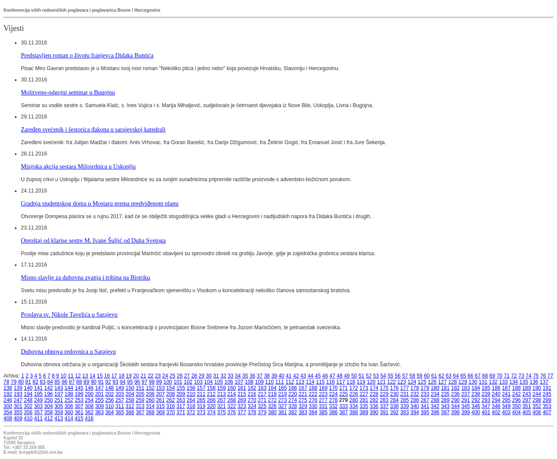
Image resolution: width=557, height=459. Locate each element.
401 (486, 412)
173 (363, 388)
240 (496, 394)
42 (296, 376)
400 (475, 412)
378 (252, 412)
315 (160, 406)
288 (435, 400)
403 (506, 412)
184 (475, 388)
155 (180, 388)
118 (350, 382)
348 (496, 406)
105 (218, 382)
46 (325, 376)
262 (170, 400)
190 (537, 388)
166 (293, 388)
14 (92, 376)
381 (282, 412)
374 (211, 412)
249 (38, 400)
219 (282, 394)
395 (424, 412)
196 (48, 394)
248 (28, 400)
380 (272, 412)
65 (463, 376)
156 (191, 388)
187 (506, 388)
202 (109, 394)
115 (320, 382)
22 (150, 376)
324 (252, 406)
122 (391, 382)
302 (28, 406)
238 (475, 394)
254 (89, 400)
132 (493, 382)
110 (269, 382)
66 (470, 376)
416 (89, 418)
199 (79, 394)
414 (68, 418)
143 (58, 388)
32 (223, 376)
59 (419, 376)
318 (191, 406)
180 (435, 388)
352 (537, 406)
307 (79, 406)
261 (160, 400)
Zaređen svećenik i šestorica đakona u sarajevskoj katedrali (93, 129)
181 (445, 388)
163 (262, 388)
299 (547, 400)
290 (455, 400)
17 (114, 376)
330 (313, 406)
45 (318, 376)
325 (262, 406)
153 (160, 388)
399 (465, 412)
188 (516, 388)
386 (333, 412)
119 (361, 382)
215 (242, 394)
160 (231, 388)
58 (412, 376)
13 (85, 376)
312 (130, 406)
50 (354, 376)
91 (101, 382)
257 (119, 400)
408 (7, 418)
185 (486, 388)
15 (100, 376)
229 (384, 394)
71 (507, 376)
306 (68, 406)
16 (107, 376)
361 (79, 412)
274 (293, 400)
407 (547, 412)
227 (363, 394)
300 (7, 406)
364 (109, 412)
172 (353, 388)
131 (483, 382)
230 (394, 394)
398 (455, 412)
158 (211, 388)
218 (272, 394)
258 (130, 400)
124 (411, 382)
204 (130, 394)
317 (180, 406)
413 (58, 418)
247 (17, 400)
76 (543, 376)
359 (58, 412)
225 (343, 394)
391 (384, 412)
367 (140, 412)
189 (526, 388)
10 (63, 376)
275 (303, 400)
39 (274, 376)
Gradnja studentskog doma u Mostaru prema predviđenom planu (99, 203)
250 (48, 400)
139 (17, 388)
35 (245, 376)
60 (426, 376)
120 (371, 382)
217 (262, 394)
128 (452, 382)
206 (150, 394)
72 (514, 376)
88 (79, 382)
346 (475, 406)
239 (486, 394)
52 (369, 376)
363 (99, 412)
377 (242, 412)
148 (109, 388)
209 (180, 394)
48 (339, 376)
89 (86, 382)
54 (383, 376)
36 (252, 376)
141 (38, 388)
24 (165, 376)
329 (303, 406)
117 (340, 382)
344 (455, 406)
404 (516, 412)
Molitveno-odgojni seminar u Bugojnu (68, 92)
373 (201, 412)
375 (221, 412)
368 (150, 412)
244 (537, 394)
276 (313, 400)
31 (216, 376)
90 (93, 382)
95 (130, 382)
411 (38, 418)
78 (6, 382)
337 (384, 406)
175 (384, 388)
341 (424, 406)
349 (506, 406)
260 (150, 400)
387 (343, 412)
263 (180, 400)
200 (89, 394)
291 (465, 400)
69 (492, 376)
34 (238, 376)
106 (229, 382)
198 (68, 394)
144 (68, 388)
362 (89, 412)
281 (363, 400)
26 (179, 376)
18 (121, 376)
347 (486, 406)
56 (397, 376)
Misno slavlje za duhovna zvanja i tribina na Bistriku (85, 277)
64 (456, 376)
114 (310, 382)
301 (17, 406)
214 (231, 394)
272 (272, 400)
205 (140, 394)
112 (289, 382)
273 (282, 400)
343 (445, 406)
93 (115, 382)
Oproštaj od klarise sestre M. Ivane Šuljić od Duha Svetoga (93, 240)
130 (473, 382)
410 (28, 418)
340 (414, 406)
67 (477, 376)
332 (333, 406)
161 (242, 388)
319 (201, 406)
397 (445, 412)
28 (194, 376)
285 (404, 400)
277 (323, 400)
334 (353, 406)
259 (140, 400)
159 (221, 388)
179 (424, 388)
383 (303, 412)
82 (35, 382)
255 (99, 400)
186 (496, 388)
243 (526, 394)
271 (262, 400)
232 (414, 394)
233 (424, 394)
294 (496, 400)
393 (404, 412)
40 (281, 376)
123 (401, 382)
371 (180, 412)
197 (58, 394)
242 (516, 394)
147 (99, 388)
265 (201, 400)
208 (170, 394)
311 (119, 406)
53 (376, 376)
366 (130, 412)
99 (159, 382)
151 (140, 388)
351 (526, 406)
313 (140, 406)
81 (28, 382)
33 (230, 376)
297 (526, 400)
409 (17, 418)
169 (323, 388)
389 (363, 412)
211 (201, 394)
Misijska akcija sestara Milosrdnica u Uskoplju (78, 166)
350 (516, 406)
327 (282, 406)
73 (521, 376)
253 (79, 400)
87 (71, 382)
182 (455, 388)
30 (208, 376)
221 (303, 394)
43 (303, 376)
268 (231, 400)
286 (414, 400)
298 (537, 400)
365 (119, 412)
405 (526, 412)
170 (333, 388)
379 (262, 412)
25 (172, 376)
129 (462, 382)
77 (550, 376)
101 (178, 382)
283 (384, 400)
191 (547, 388)
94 (122, 382)
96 (137, 382)
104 (208, 382)
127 (442, 382)
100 (167, 382)
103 (198, 382)
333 (343, 406)
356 (28, 412)
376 (231, 412)
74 (528, 376)
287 (424, 400)
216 (252, 394)
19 (128, 376)
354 (7, 412)
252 (68, 400)
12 (78, 376)
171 (343, 388)
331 (323, 406)
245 (547, 394)
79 (14, 382)
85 (57, 382)
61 (434, 376)
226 (353, 394)
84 (50, 382)
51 (361, 376)
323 (242, 406)
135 (524, 382)
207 (160, 394)
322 (231, 406)
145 (79, 388)
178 (414, 388)
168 (313, 388)
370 (170, 412)
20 (136, 376)
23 (158, 376)
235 (445, 394)
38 (267, 376)
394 (414, 412)
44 (310, 376)
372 (191, 412)
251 (58, 400)
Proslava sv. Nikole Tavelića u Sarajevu (69, 314)
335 (363, 406)
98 (151, 382)
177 (404, 388)
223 (323, 394)
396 (435, 412)
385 (323, 412)
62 (441, 376)
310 (109, 406)
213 (221, 394)
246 (7, 400)
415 (79, 418)
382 (293, 412)
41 (289, 376)
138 (7, 388)
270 (252, 400)
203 (119, 394)
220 (293, 394)
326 (272, 406)
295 (506, 400)
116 (330, 382)
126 (432, 382)
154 (170, 388)
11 (71, 376)
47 (332, 376)
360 (68, 412)
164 (272, 388)
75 (536, 376)
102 (188, 382)
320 (211, 406)
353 (547, 406)
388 (353, 412)
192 (7, 394)
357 (38, 412)
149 (119, 388)
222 (313, 394)
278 (333, 400)
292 (475, 400)
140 (28, 388)
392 (394, 412)
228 (374, 394)
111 (279, 382)
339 (404, 406)
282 (374, 400)
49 (346, 376)
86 (64, 382)
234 (435, 394)
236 (455, 394)
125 (422, 382)
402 (496, 412)
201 (99, 394)
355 (17, 412)
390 (374, 412)
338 (394, 406)
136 (534, 382)
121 (381, 382)
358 (48, 412)
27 (187, 376)
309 (99, 406)
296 (516, 400)
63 (448, 376)
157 (201, 388)
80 (20, 382)
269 (242, 400)
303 (38, 406)
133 (503, 382)
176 (394, 388)
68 (485, 376)
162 (252, 388)
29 (201, 376)
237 (465, 394)
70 (499, 376)
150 (130, 388)
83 (43, 382)
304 (48, 406)
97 (144, 382)
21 (143, 376)
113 (299, 382)
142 (48, 388)
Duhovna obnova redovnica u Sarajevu (68, 351)
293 (486, 400)
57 (405, 376)
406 (537, 412)
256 (109, 400)
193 (17, 394)
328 (293, 406)
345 (465, 406)
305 (58, 406)
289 (445, 400)
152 (150, 388)
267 (221, 400)
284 (394, 400)
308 (89, 406)
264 (191, 400)
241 (506, 394)
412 (48, 418)
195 (38, 394)
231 (404, 394)
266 (211, 400)
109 (259, 382)
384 (313, 412)
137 (544, 382)
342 (435, 406)
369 (160, 412)
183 (465, 388)
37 (259, 376)
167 (303, 388)
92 (108, 382)
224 (333, 394)
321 (221, 406)
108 (249, 382)
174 (374, 388)
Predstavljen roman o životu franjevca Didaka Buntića (87, 55)
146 (89, 388)
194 (28, 394)
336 (374, 406)
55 (390, 376)
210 (191, 394)
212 (211, 394)
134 (513, 382)
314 (150, 406)
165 (282, 388)
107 (239, 382)
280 (353, 400)
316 (170, 406)
